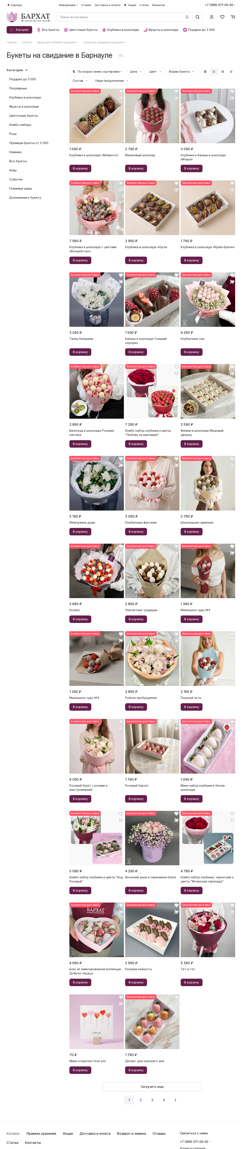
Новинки (15, 152)
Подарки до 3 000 (22, 79)
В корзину (80, 168)
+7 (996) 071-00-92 (219, 5)
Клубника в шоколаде (25, 97)
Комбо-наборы (20, 125)
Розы (13, 134)
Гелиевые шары (20, 188)
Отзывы (159, 1133)
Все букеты (18, 161)
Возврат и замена (131, 1133)
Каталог (13, 1133)
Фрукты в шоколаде (24, 106)
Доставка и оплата (94, 1133)
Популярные (18, 88)
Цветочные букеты (23, 116)
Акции (68, 1133)
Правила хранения (41, 1133)
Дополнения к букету (25, 198)
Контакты (33, 1143)
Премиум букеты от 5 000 (28, 143)
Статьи (12, 1143)
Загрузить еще (152, 1087)
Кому (13, 170)
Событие (16, 179)
